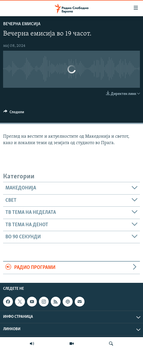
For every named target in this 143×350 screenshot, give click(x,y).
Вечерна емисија (21, 24)
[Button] (13, 113)
